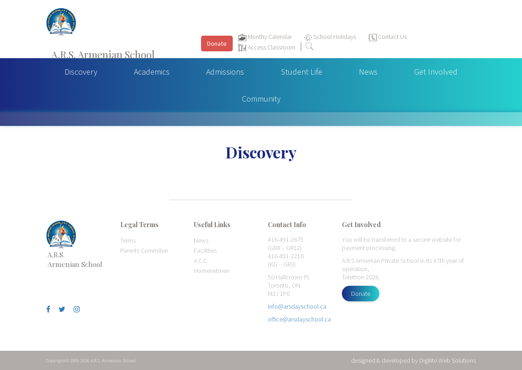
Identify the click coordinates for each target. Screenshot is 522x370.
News (368, 71)
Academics (152, 71)
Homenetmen (211, 271)
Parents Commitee (144, 250)
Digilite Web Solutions (447, 360)
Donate (360, 293)
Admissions (225, 71)
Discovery (80, 71)
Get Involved (436, 71)
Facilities (205, 250)
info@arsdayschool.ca (297, 306)
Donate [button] (217, 43)
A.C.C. (201, 260)
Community (261, 98)
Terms (128, 240)
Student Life (301, 71)
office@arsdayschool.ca (299, 319)
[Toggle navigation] (510, 32)
